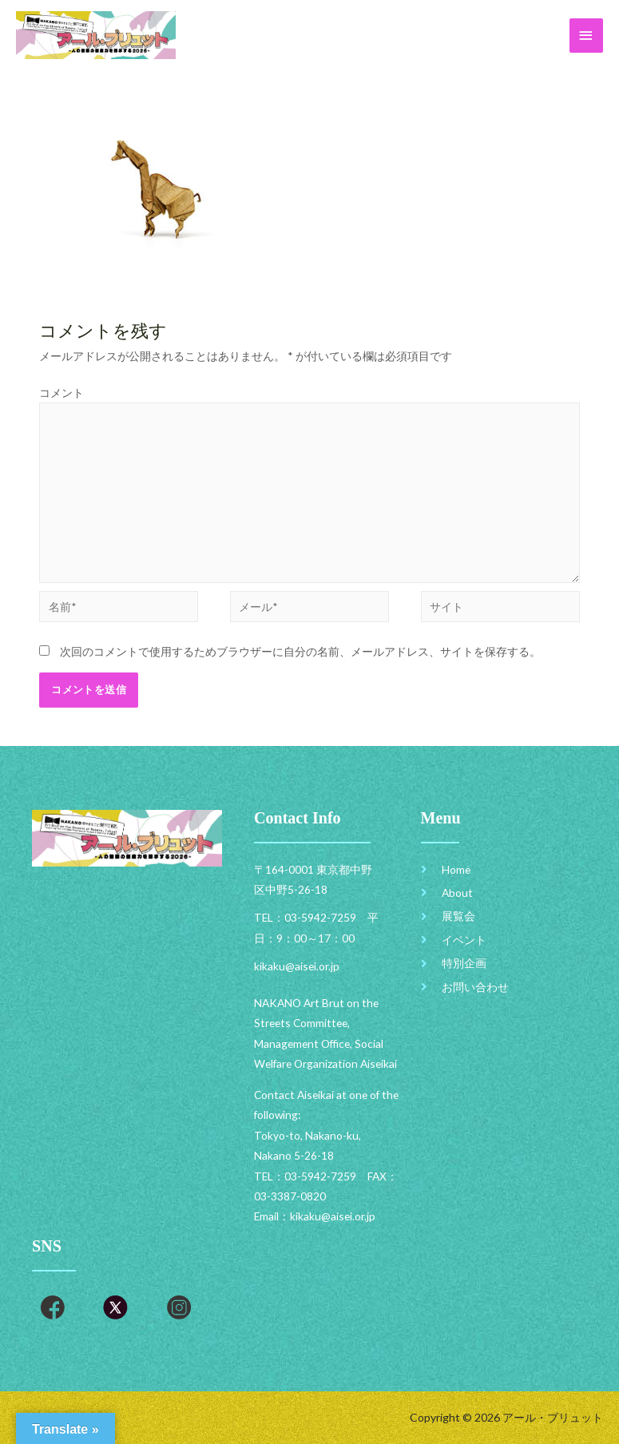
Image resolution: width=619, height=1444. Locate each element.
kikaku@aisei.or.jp (332, 1216)
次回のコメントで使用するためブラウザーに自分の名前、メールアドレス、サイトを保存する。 (300, 651)
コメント (61, 392)
